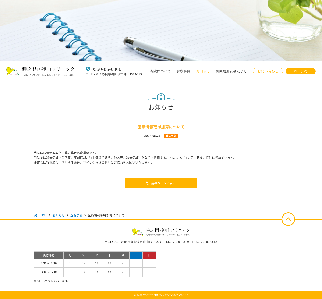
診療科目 (184, 71)
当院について (160, 71)
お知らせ (203, 71)
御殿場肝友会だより (231, 71)
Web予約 (300, 71)
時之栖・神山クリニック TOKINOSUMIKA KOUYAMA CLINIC (40, 71)
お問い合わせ (267, 71)
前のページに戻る (163, 183)
